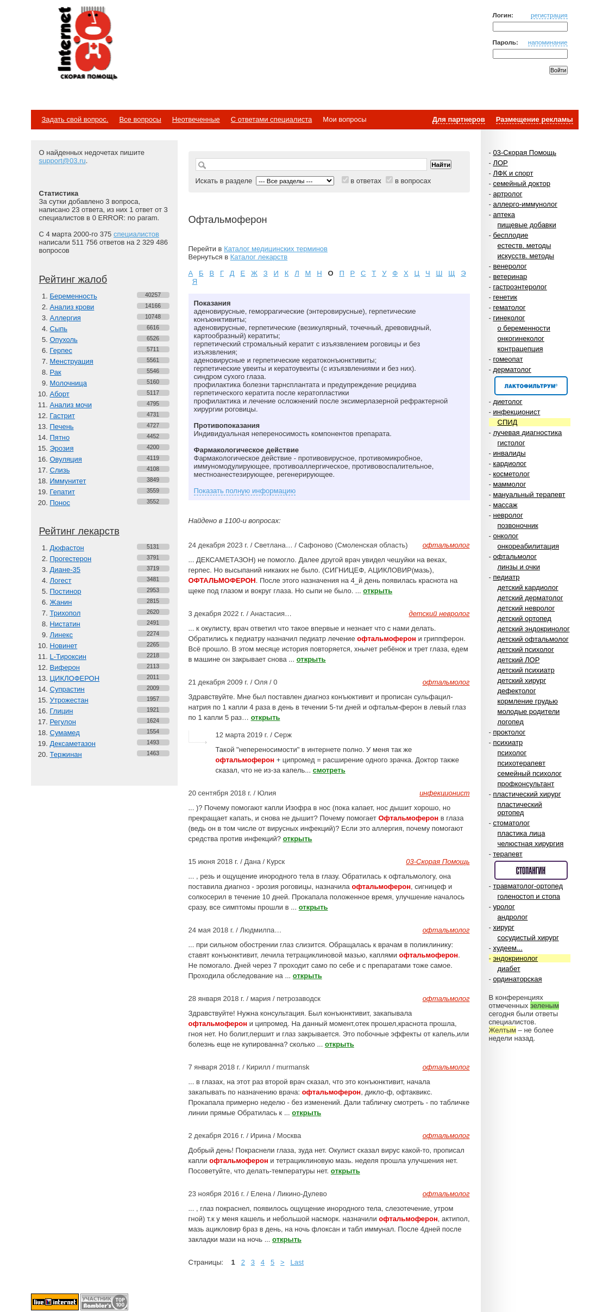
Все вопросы (140, 119)
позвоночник (518, 525)
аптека (504, 214)
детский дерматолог (530, 598)
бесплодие (510, 235)
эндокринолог (515, 958)
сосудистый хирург (528, 938)
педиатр (506, 577)
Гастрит (62, 416)
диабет (509, 969)
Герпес (61, 350)
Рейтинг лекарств (79, 531)
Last (297, 1262)
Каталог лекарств (258, 257)
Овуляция (66, 459)
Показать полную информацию (245, 491)
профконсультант (526, 784)
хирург (503, 927)
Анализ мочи (71, 405)
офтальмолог (515, 556)
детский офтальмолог (533, 639)
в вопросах (413, 181)
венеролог (509, 266)
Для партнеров (458, 119)
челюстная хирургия (531, 844)
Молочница (68, 383)
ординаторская (517, 979)
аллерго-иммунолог (525, 204)
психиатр (508, 742)
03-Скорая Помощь (524, 152)
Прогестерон (71, 559)
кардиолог (509, 463)
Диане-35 (65, 569)
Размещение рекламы (534, 119)
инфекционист (516, 412)
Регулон (63, 722)
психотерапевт (521, 763)
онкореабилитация (529, 546)
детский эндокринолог (534, 629)
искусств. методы (526, 256)
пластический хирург (527, 794)
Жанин (61, 602)
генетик (505, 297)
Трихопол (65, 613)
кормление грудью (528, 701)
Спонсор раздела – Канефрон (531, 385)
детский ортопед (524, 618)
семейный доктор (521, 183)
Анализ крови (72, 307)
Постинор (65, 591)
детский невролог (526, 608)
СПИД (508, 422)
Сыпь (59, 329)
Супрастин (67, 689)
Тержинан (66, 754)
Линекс (61, 635)
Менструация (71, 361)
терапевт (507, 854)
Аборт (60, 394)
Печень (62, 426)
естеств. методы (524, 245)
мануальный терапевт (529, 494)
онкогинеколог (521, 338)
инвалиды (509, 453)
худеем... (507, 948)
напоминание (548, 42)
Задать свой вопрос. (75, 119)
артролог (507, 194)
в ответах (365, 181)
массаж (505, 505)
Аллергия (65, 318)
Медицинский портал (87, 44)
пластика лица (521, 833)
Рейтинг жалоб (73, 279)
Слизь (60, 470)
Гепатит (63, 492)
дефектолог (517, 691)
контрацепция (520, 349)
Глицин (61, 711)
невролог (508, 515)
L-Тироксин (68, 656)
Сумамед (65, 733)
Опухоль (64, 339)
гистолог (511, 443)
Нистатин (65, 624)
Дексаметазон (73, 743)
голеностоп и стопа (529, 896)
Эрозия (62, 448)
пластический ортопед (520, 808)
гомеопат (508, 359)
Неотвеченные (196, 119)
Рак (55, 372)
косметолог (511, 474)
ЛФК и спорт (513, 173)
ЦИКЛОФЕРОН (75, 678)
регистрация (549, 14)
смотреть (329, 770)
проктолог (509, 732)
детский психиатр (526, 670)
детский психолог (526, 649)
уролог (503, 907)
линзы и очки (519, 567)
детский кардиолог (528, 587)
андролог (513, 917)
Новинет (64, 646)
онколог (505, 536)
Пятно (60, 437)
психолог (512, 753)
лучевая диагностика (527, 432)
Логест (61, 580)
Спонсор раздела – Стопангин (531, 870)
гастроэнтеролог (520, 287)
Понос (60, 503)
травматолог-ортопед (528, 886)
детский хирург (522, 680)
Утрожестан (69, 700)
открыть (377, 591)
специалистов (136, 234)
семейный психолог (530, 773)
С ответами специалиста (271, 119)
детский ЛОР (519, 660)
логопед (511, 722)
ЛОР (500, 163)
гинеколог (509, 318)
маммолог (509, 484)
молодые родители (529, 711)
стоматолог (511, 823)
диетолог (507, 401)
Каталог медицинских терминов (276, 249)
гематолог (509, 307)
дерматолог (512, 369)
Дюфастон (67, 548)
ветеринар (510, 276)
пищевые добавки (527, 225)
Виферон (65, 667)
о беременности (524, 328)
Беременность (73, 296)
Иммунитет (68, 481)
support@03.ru (62, 161)
